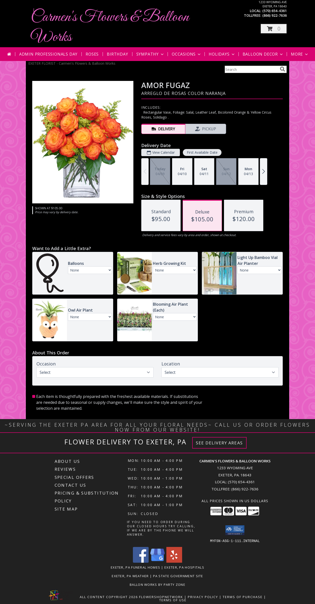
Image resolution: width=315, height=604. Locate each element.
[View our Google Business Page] (157, 561)
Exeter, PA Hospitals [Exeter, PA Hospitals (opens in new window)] (184, 567)
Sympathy (150, 54)
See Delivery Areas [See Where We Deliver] (219, 443)
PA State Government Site (178, 576)
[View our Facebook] (141, 561)
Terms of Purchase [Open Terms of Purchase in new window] (243, 596)
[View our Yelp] (174, 561)
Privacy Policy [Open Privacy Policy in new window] (203, 596)
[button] (274, 28)
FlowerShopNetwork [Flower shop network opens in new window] (161, 596)
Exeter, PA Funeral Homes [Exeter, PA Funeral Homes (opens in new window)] (135, 567)
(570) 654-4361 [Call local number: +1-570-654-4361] (274, 10)
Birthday (117, 54)
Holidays (222, 54)
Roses (92, 54)
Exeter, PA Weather (130, 576)
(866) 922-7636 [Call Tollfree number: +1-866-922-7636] (244, 488)
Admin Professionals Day (48, 54)
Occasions (187, 54)
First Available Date (202, 152)
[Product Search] (251, 69)
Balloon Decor (263, 54)
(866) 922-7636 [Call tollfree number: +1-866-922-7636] (274, 15)
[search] (282, 69)
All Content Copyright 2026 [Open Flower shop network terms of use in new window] (109, 596)
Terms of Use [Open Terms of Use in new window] (173, 600)
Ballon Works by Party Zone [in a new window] (157, 584)
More (300, 54)
